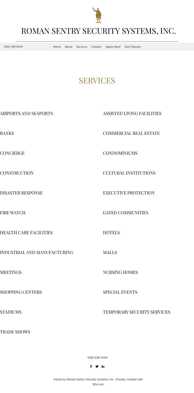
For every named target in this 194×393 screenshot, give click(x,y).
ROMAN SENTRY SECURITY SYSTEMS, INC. (98, 30)
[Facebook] (91, 366)
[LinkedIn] (103, 366)
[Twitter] (97, 366)
